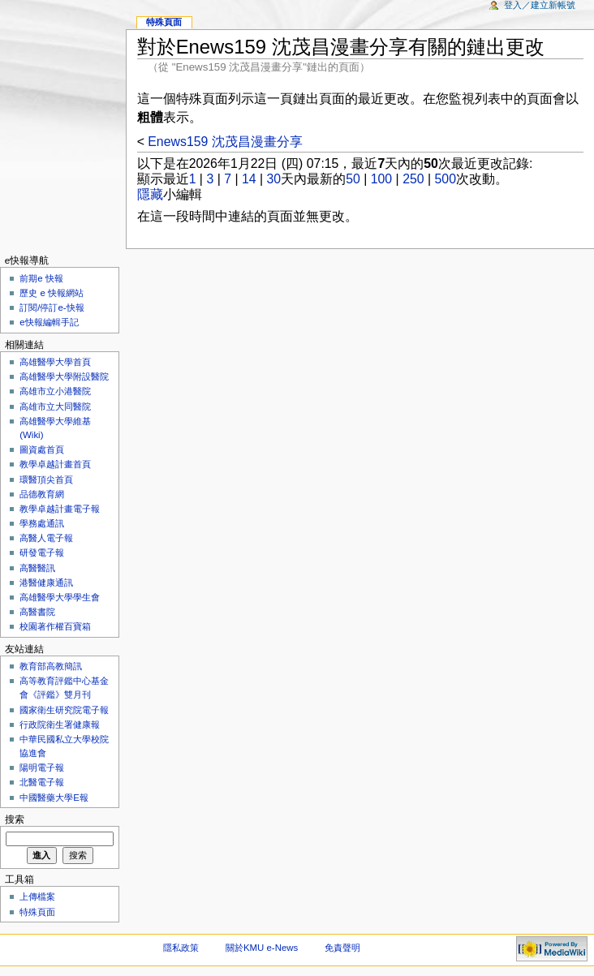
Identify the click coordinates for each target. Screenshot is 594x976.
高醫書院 (37, 612)
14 (249, 179)
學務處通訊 (41, 523)
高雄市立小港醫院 (55, 391)
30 (274, 179)
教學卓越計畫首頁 (55, 464)
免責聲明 (342, 947)
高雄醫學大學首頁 (55, 362)
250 (413, 179)
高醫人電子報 (46, 538)
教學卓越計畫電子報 (59, 509)
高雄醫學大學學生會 (59, 597)
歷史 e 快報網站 (56, 293)
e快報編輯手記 (48, 322)
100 (381, 179)
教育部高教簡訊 (50, 666)
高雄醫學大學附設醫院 (64, 376)
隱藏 (150, 194)
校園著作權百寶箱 (55, 626)
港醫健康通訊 (46, 582)
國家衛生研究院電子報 (64, 710)
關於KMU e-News (262, 947)
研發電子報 (41, 552)
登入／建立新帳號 (539, 5)
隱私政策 (181, 947)
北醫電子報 (41, 782)
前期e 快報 (41, 278)
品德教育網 (41, 494)
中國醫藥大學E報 (53, 797)
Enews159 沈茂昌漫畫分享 (225, 141)
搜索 (14, 819)
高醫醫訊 (37, 568)
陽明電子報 (41, 767)
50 (353, 179)
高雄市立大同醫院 (55, 406)
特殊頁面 (164, 22)
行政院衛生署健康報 (59, 724)
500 (445, 179)
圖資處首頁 (41, 449)
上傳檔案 (37, 896)
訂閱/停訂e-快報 (51, 307)
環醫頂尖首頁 (46, 479)
